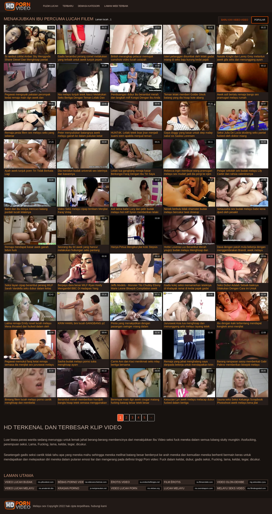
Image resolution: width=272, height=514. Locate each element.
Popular (259, 20)
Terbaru (68, 6)
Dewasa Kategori (89, 6)
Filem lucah (50, 6)
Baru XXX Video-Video (234, 20)
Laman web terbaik (116, 6)
